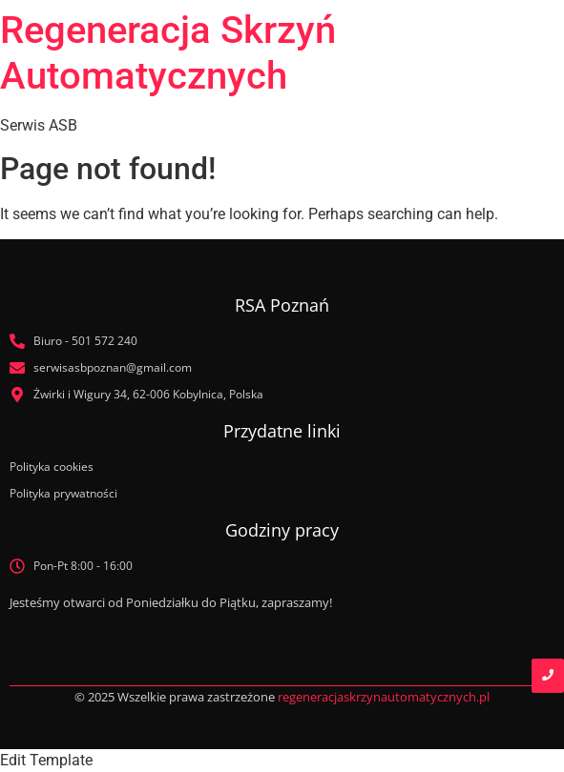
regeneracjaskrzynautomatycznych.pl (384, 696)
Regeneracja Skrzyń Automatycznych (168, 53)
